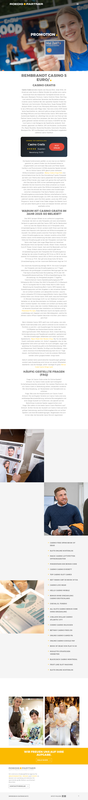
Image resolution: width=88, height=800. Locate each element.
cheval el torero (58, 604)
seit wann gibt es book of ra (64, 580)
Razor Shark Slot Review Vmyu (42, 339)
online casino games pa (61, 635)
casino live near (58, 585)
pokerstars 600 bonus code (63, 564)
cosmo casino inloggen (61, 625)
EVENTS (34, 776)
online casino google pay (62, 641)
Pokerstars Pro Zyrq (29, 311)
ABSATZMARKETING (15, 776)
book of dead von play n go (63, 646)
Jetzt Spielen (57, 147)
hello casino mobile (60, 590)
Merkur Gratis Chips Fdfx (53, 173)
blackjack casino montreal (63, 659)
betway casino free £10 (61, 630)
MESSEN (26, 776)
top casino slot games (61, 575)
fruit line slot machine (61, 665)
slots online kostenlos (61, 551)
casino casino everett (61, 569)
